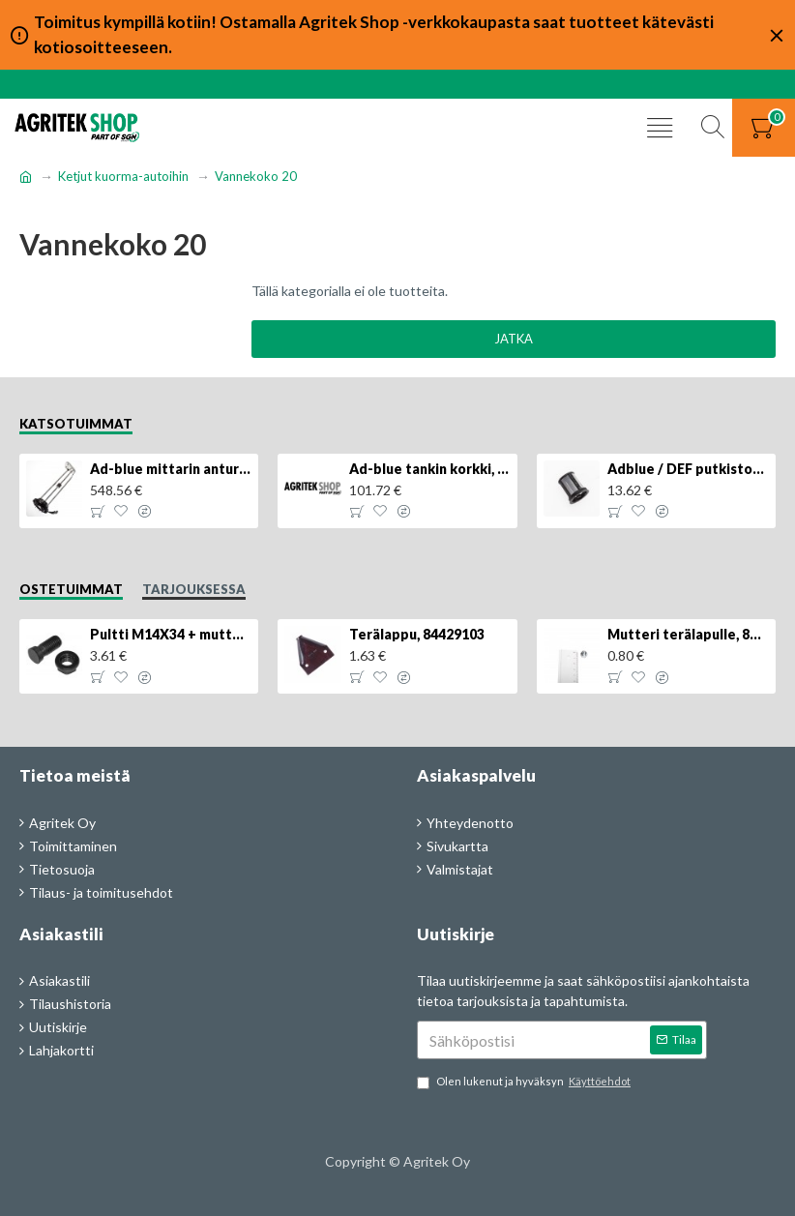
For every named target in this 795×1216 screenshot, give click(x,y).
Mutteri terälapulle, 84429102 (688, 634)
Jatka (513, 338)
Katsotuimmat (75, 423)
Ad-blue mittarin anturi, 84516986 (170, 468)
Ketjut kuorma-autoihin (123, 176)
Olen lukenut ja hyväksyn (525, 1082)
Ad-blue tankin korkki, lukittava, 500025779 (430, 468)
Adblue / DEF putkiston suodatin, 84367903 (688, 468)
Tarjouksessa (194, 589)
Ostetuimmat (71, 589)
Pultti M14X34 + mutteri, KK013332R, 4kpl (170, 634)
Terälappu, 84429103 (417, 634)
